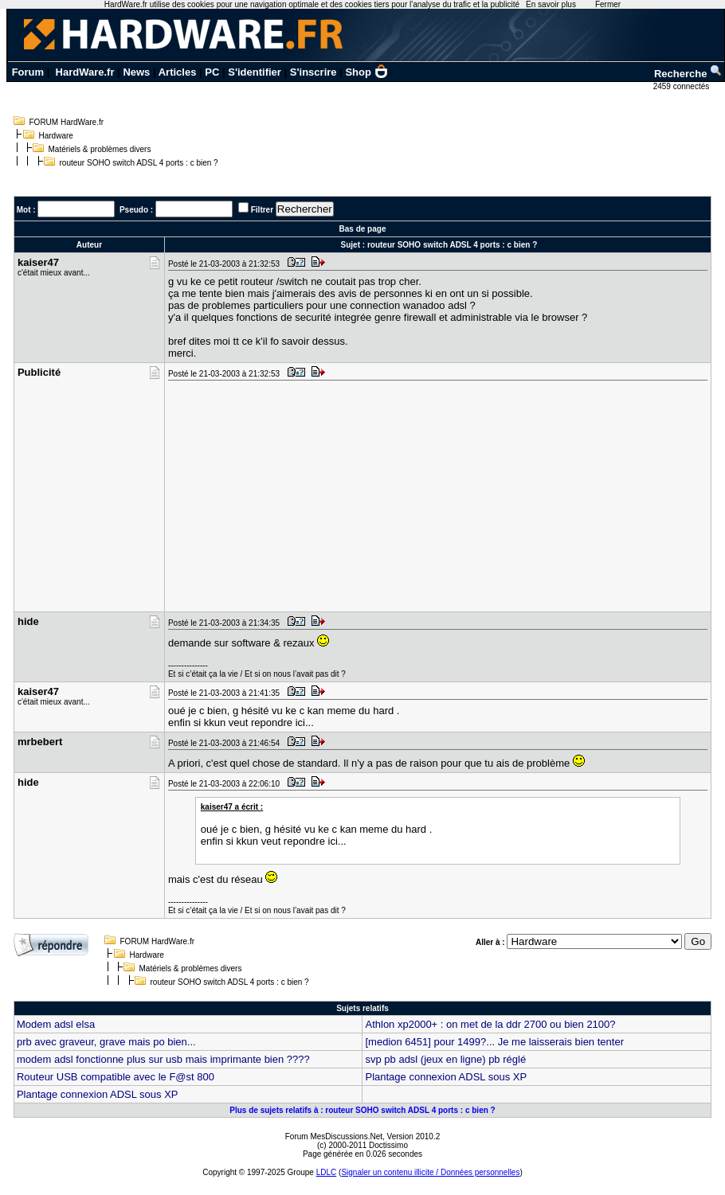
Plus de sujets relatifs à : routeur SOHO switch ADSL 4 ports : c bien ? (362, 1110)
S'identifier (254, 72)
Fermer (608, 4)
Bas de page (362, 229)
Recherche (688, 74)
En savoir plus (551, 4)
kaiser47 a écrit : (232, 807)
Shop (366, 72)
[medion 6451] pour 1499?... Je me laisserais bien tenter (494, 1042)
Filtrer (262, 209)
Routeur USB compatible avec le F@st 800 (115, 1077)
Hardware (56, 135)
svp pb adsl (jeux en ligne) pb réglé (445, 1059)
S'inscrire (313, 72)
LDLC (326, 1172)
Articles (178, 72)
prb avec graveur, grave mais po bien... (106, 1042)
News (136, 72)
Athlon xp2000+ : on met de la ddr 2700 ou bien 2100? (490, 1024)
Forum (28, 72)
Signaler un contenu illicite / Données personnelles (430, 1172)
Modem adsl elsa (56, 1024)
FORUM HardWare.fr (66, 122)
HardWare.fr (85, 72)
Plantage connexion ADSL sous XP (446, 1077)
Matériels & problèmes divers (100, 149)
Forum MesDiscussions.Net (333, 1136)
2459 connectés (682, 86)
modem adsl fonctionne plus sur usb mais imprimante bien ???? (163, 1059)
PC (212, 72)
